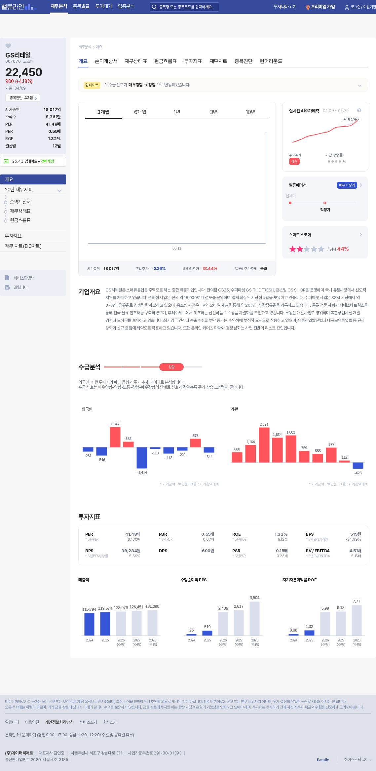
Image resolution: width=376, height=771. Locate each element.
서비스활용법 (24, 278)
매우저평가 (347, 185)
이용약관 (32, 722)
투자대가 (103, 6)
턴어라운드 (271, 61)
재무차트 (218, 61)
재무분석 (59, 6)
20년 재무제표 (18, 190)
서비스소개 (88, 722)
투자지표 (13, 236)
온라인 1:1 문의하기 (20, 734)
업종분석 (126, 6)
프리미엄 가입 (323, 6)
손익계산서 (20, 202)
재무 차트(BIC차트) (23, 246)
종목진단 (243, 61)
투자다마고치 (285, 6)
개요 (9, 179)
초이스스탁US (355, 759)
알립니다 (21, 287)
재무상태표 (20, 211)
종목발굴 (81, 6)
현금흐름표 (20, 220)
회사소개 (110, 722)
